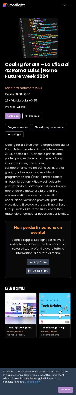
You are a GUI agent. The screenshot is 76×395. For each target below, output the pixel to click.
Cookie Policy (32, 381)
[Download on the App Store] (38, 262)
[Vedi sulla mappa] (21, 100)
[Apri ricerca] (64, 5)
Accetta (65, 389)
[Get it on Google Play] (38, 271)
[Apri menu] (70, 5)
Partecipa (13, 116)
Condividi (32, 116)
